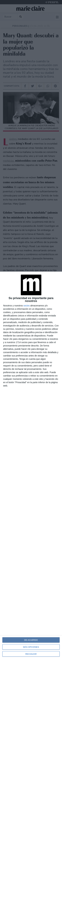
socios (26, 305)
